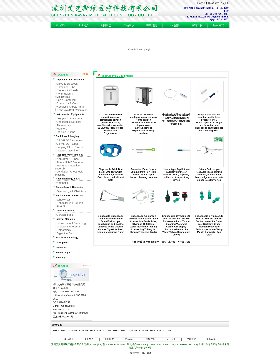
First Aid (61, 206)
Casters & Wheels (67, 90)
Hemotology (64, 229)
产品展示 (128, 25)
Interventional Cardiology (71, 223)
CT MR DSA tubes (68, 143)
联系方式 (218, 25)
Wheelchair (63, 199)
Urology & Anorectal (69, 226)
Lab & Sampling (66, 99)
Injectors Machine (67, 150)
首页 (163, 241)
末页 (187, 241)
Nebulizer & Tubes (68, 158)
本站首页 (61, 25)
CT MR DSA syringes (69, 140)
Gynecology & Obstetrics (71, 191)
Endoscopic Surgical (69, 121)
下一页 (181, 241)
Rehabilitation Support (70, 202)
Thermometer (65, 125)
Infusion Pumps (66, 131)
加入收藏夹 (213, 3)
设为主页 (201, 3)
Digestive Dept (65, 233)
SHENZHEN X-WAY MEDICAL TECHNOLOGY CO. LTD (82, 330)
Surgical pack (65, 214)
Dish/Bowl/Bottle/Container (72, 109)
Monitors (62, 128)
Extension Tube (66, 86)
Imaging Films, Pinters (70, 147)
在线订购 (151, 25)
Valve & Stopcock (67, 83)
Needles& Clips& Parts (70, 106)
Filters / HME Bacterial (70, 162)
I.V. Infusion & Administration (64, 95)
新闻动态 (106, 25)
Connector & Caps (68, 103)
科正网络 (146, 353)
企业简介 (83, 25)
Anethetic (62, 182)
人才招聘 (174, 25)
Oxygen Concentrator (69, 118)
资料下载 (197, 25)
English (225, 3)
